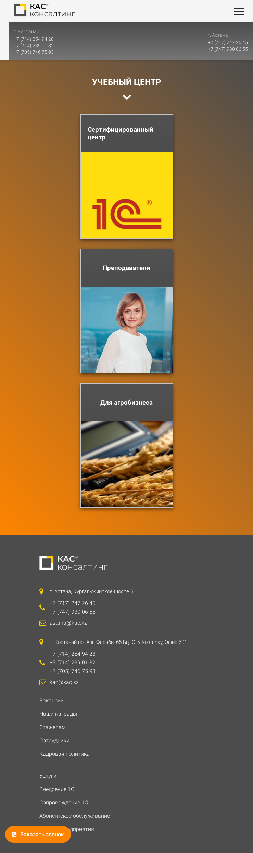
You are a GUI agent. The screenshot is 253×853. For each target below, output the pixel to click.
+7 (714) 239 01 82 (25, 45)
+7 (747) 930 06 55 (228, 49)
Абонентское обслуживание (74, 816)
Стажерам (52, 727)
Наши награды (58, 714)
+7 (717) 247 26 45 (228, 42)
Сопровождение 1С (63, 802)
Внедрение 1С (56, 789)
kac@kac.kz (64, 682)
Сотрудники (54, 740)
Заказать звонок (38, 834)
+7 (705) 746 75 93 (25, 52)
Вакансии (51, 700)
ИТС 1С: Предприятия (66, 829)
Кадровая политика (64, 754)
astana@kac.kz (68, 623)
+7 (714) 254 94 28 (25, 39)
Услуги (47, 776)
